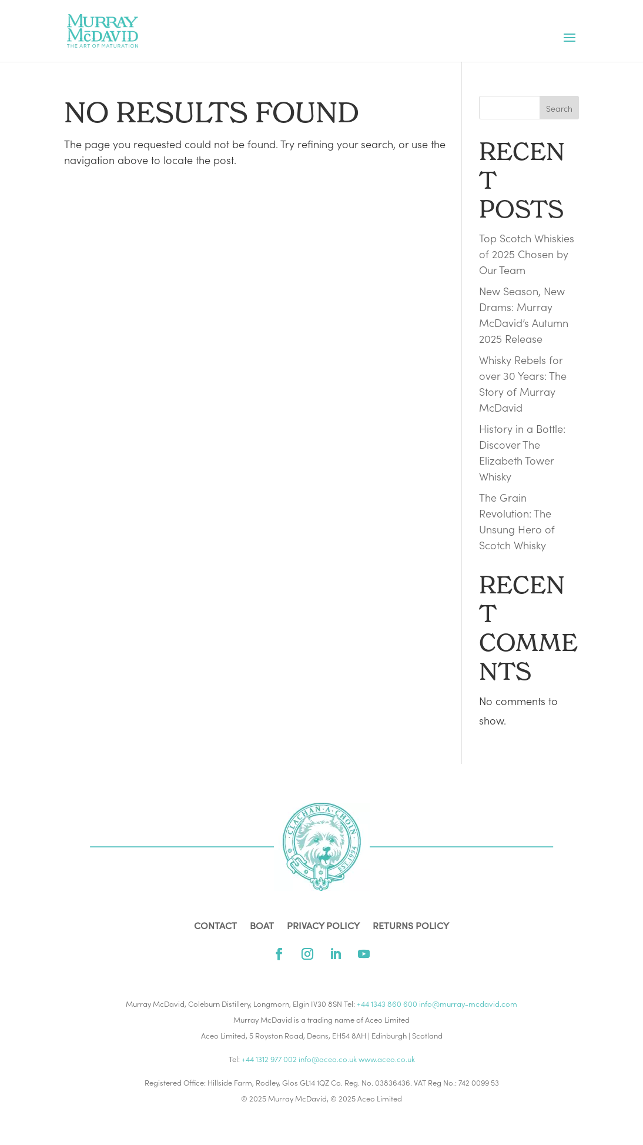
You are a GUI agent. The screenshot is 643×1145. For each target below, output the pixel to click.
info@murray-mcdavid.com (468, 1003)
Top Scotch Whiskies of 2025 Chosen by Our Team (526, 254)
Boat (262, 926)
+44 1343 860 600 (387, 1003)
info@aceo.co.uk (328, 1058)
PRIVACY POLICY (323, 926)
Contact (215, 926)
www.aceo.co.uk (387, 1058)
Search (559, 108)
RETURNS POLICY (411, 926)
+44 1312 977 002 (269, 1058)
